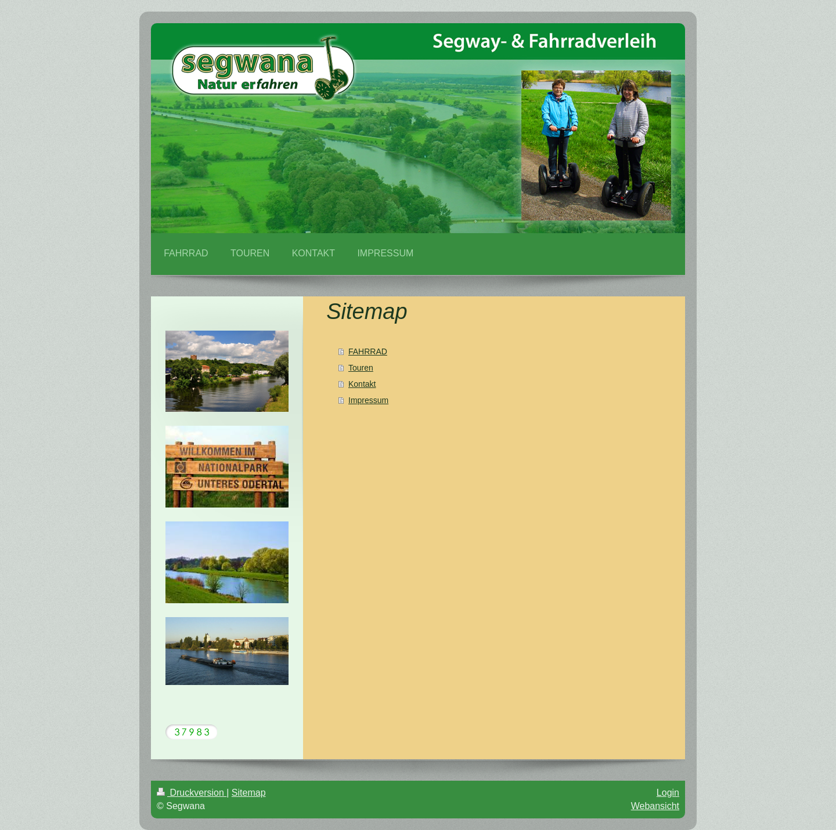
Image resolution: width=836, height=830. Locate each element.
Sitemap (249, 793)
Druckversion (191, 793)
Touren (360, 367)
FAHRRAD (367, 351)
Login (668, 793)
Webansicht (655, 806)
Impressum (368, 400)
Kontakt (362, 384)
